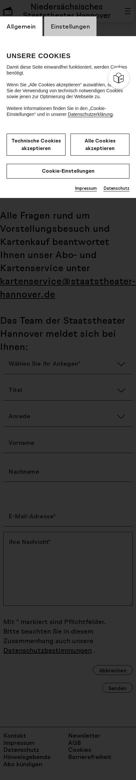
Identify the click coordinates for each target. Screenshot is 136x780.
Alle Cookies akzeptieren (100, 144)
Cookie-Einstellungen (68, 171)
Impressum (86, 188)
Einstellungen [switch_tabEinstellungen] (70, 26)
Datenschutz (116, 188)
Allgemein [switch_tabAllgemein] (21, 26)
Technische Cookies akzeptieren (36, 144)
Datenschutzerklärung (90, 114)
